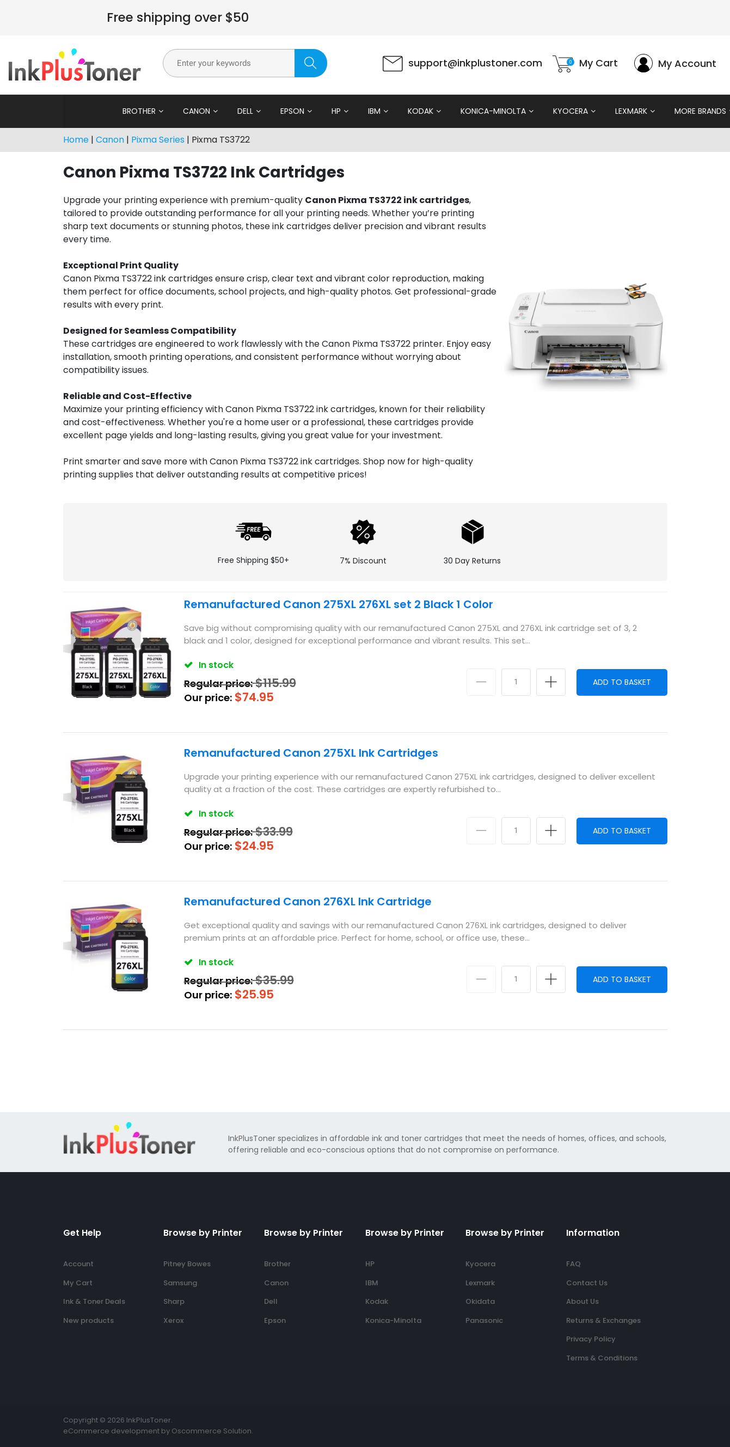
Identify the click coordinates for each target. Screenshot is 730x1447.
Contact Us (587, 1283)
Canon (147, 111)
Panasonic (484, 1320)
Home (76, 139)
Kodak (371, 111)
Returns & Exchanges (603, 1320)
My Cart (78, 1283)
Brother (89, 111)
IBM (324, 111)
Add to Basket (622, 682)
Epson (243, 111)
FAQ (573, 1264)
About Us (582, 1301)
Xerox (173, 1320)
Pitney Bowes (187, 1264)
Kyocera (521, 111)
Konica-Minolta (443, 111)
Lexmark (582, 111)
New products (88, 1320)
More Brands (651, 111)
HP (286, 111)
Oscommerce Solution (211, 1431)
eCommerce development (111, 1431)
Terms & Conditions (601, 1358)
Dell (196, 111)
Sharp (174, 1301)
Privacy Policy (591, 1339)
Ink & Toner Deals (94, 1301)
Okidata (480, 1301)
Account (78, 1264)
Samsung (180, 1283)
